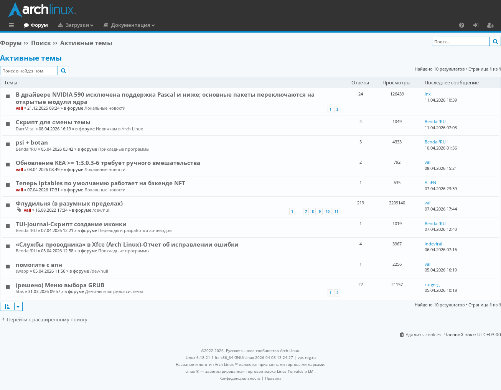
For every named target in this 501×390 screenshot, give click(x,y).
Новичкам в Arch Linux (119, 129)
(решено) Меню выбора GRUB (60, 285)
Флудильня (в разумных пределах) (69, 203)
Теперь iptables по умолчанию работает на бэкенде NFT (100, 183)
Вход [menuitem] (478, 26)
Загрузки (108, 24)
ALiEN (430, 182)
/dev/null (101, 210)
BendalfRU (435, 121)
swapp (22, 271)
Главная (34, 24)
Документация (162, 24)
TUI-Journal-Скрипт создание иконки (71, 224)
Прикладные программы (123, 149)
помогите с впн (39, 264)
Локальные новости (104, 108)
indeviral (433, 244)
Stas (20, 291)
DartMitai (25, 129)
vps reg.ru (307, 357)
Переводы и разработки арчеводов (134, 230)
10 (328, 211)
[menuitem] (462, 25)
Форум (70, 24)
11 (336, 211)
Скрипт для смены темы (53, 122)
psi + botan (32, 142)
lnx (428, 94)
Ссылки (12, 26)
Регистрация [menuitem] (492, 26)
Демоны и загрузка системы (114, 291)
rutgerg (432, 284)
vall (19, 108)
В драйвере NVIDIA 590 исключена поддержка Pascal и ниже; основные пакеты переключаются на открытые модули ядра (165, 98)
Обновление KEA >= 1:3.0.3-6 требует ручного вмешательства (108, 162)
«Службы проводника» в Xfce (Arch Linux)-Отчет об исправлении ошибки (127, 244)
